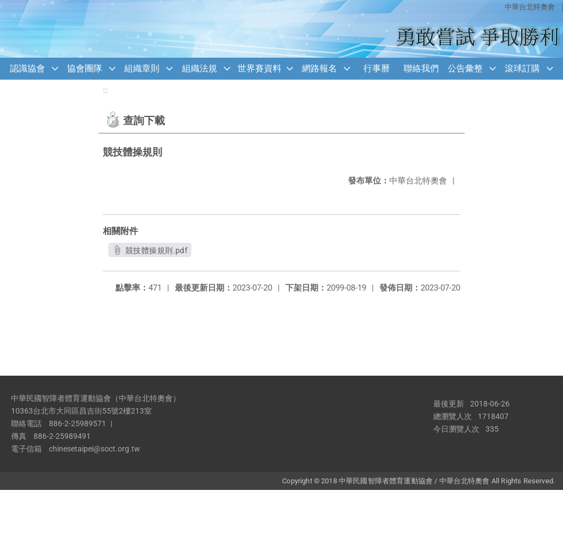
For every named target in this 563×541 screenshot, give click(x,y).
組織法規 (199, 68)
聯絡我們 (421, 68)
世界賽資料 (260, 68)
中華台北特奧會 (530, 7)
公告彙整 (465, 68)
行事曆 (376, 68)
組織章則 (141, 68)
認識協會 (27, 68)
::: (105, 90)
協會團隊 (84, 68)
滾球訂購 (522, 68)
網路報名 (319, 68)
